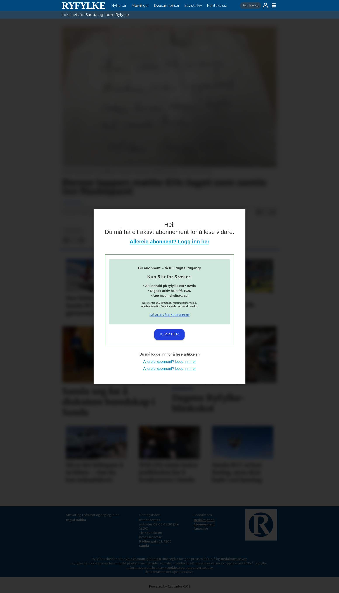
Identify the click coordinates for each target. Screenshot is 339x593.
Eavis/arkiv (193, 5)
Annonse (201, 528)
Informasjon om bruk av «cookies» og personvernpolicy (169, 568)
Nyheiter (119, 5)
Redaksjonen (204, 520)
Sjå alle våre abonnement (169, 315)
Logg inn (265, 5)
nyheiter (73, 231)
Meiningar (140, 5)
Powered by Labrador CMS (169, 586)
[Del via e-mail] (273, 212)
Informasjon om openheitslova (169, 572)
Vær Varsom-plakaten (143, 559)
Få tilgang (250, 5)
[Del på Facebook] (259, 212)
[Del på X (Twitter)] (266, 212)
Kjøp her (169, 334)
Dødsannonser (166, 5)
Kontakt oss (217, 5)
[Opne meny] (273, 5)
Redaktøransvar (234, 559)
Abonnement (204, 524)
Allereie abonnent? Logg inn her (169, 242)
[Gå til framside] (83, 5)
